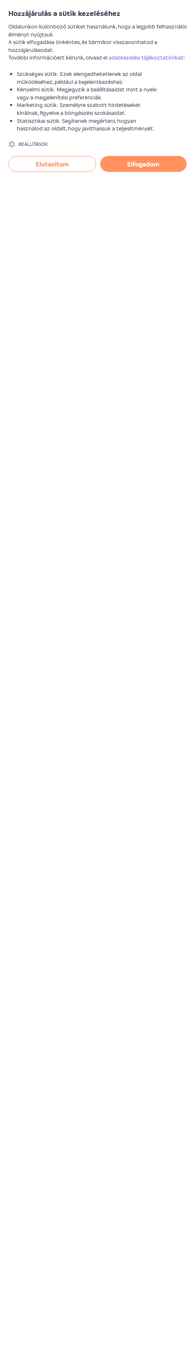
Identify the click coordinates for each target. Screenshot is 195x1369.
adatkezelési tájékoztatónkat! (147, 57)
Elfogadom (143, 164)
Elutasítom (52, 164)
